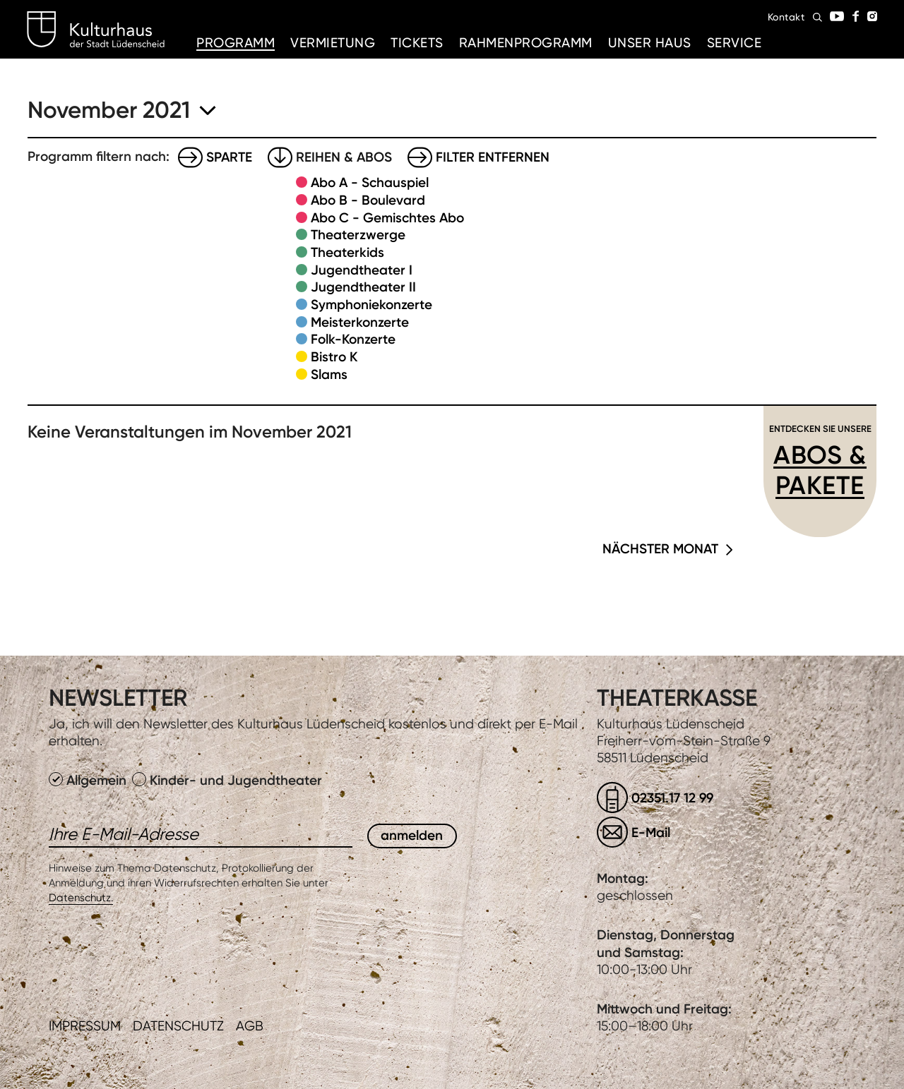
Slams (329, 374)
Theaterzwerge (358, 235)
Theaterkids (347, 252)
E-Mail (650, 832)
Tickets (417, 43)
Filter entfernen (492, 157)
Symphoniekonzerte (371, 304)
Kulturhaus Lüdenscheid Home (96, 29)
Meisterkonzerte (360, 322)
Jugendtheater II (363, 287)
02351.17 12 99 (672, 798)
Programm (235, 43)
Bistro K (334, 357)
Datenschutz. (81, 897)
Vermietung (332, 43)
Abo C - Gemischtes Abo (387, 218)
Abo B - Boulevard (368, 200)
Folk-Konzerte (353, 339)
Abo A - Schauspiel (370, 182)
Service (734, 43)
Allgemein (89, 780)
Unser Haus (649, 43)
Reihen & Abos (344, 157)
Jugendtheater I (361, 270)
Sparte (229, 157)
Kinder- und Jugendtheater (227, 780)
